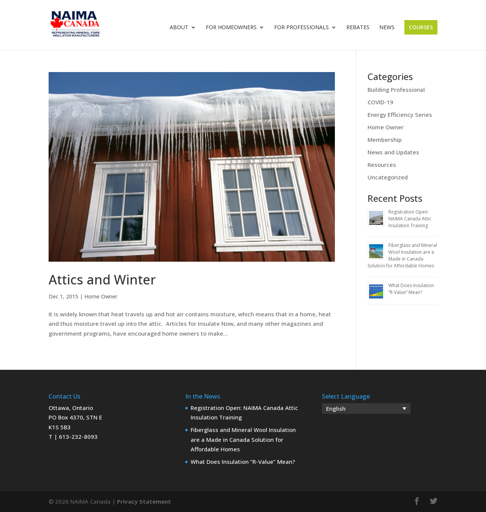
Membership (385, 139)
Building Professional (396, 89)
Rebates (357, 28)
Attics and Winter (102, 279)
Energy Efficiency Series (400, 114)
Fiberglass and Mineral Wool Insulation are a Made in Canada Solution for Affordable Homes (402, 255)
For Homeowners (231, 28)
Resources (382, 164)
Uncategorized (388, 177)
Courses (421, 27)
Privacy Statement (144, 501)
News (386, 28)
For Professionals (301, 28)
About (179, 28)
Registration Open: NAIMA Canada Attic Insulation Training (409, 219)
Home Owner (100, 296)
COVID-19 (380, 102)
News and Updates (393, 152)
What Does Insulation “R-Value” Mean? (411, 288)
